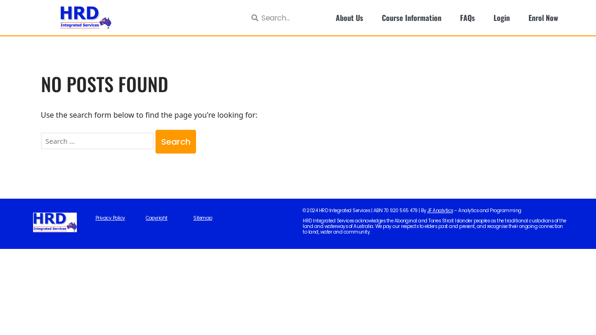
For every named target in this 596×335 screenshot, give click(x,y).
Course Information (411, 17)
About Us (349, 17)
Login (502, 17)
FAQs (467, 17)
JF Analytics (440, 211)
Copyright (157, 218)
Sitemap (202, 218)
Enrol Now (543, 17)
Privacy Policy (110, 218)
